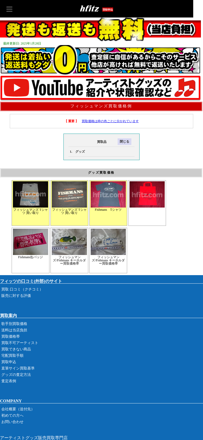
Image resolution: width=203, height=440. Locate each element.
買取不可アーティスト (19, 343)
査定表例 (8, 381)
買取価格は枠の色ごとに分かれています (110, 121)
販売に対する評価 (16, 296)
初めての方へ (12, 415)
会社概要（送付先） (18, 409)
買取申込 (8, 362)
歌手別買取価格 (14, 324)
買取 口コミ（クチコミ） (22, 289)
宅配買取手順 (12, 356)
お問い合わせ (12, 422)
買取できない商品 (16, 349)
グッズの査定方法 (16, 375)
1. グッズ (77, 151)
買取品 (87, 142)
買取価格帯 (10, 336)
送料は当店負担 (14, 330)
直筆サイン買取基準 (18, 368)
